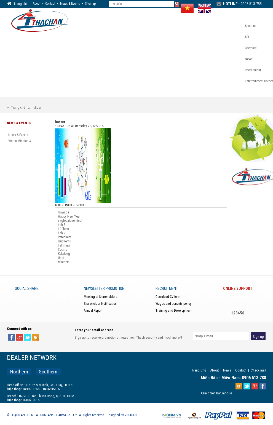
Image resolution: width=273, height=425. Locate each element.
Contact (50, 4)
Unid (61, 258)
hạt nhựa (64, 245)
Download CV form (168, 297)
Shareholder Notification (100, 304)
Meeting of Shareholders (100, 297)
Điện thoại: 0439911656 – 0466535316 (33, 389)
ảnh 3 (61, 225)
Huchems (64, 241)
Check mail (258, 370)
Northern (19, 372)
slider (37, 107)
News (227, 370)
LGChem (63, 229)
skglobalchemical (70, 221)
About (36, 4)
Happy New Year (69, 216)
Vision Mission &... (20, 141)
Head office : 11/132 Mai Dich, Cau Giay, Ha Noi (40, 385)
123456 (237, 313)
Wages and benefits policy (173, 304)
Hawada (63, 212)
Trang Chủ (198, 370)
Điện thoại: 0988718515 (23, 400)
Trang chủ (18, 107)
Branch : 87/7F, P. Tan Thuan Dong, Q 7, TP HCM (40, 396)
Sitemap (90, 4)
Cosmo (62, 250)
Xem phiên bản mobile (216, 393)
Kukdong (64, 254)
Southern (48, 372)
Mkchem (63, 262)
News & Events (70, 4)
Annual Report (93, 310)
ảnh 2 (61, 233)
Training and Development (173, 310)
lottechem (64, 237)
